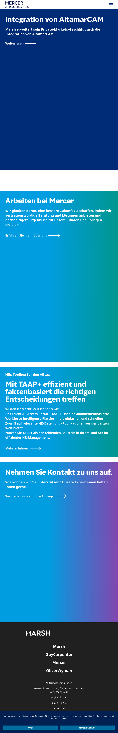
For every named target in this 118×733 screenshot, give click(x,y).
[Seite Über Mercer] (32, 235)
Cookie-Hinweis (59, 703)
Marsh (59, 646)
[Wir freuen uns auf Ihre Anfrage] (35, 496)
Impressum (59, 708)
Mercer (59, 662)
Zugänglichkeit (59, 697)
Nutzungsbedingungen (59, 683)
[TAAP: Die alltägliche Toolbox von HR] (59, 448)
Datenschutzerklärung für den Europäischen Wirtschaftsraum (59, 690)
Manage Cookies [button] (87, 727)
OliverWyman (59, 670)
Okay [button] (30, 727)
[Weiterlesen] (20, 43)
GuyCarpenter (59, 654)
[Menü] (111, 4)
